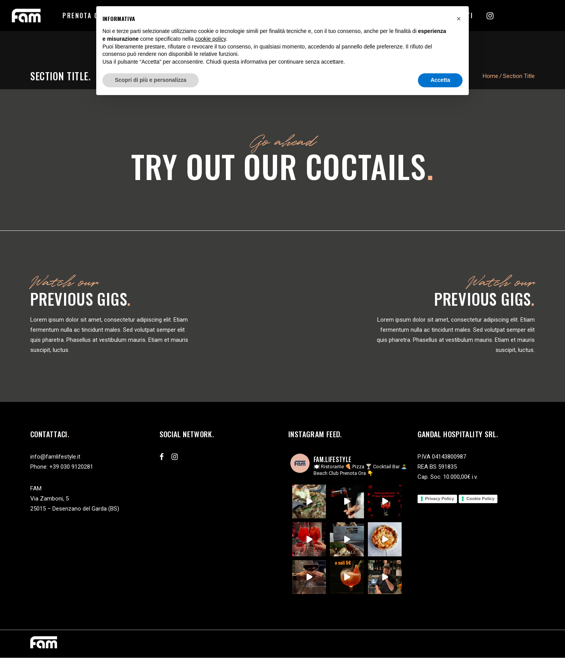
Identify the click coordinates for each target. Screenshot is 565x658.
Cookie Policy (480, 498)
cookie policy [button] (210, 39)
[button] (458, 18)
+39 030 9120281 (71, 466)
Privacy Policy (439, 498)
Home (490, 76)
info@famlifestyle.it (55, 456)
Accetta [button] (440, 80)
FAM (36, 488)
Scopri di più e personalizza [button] (150, 80)
